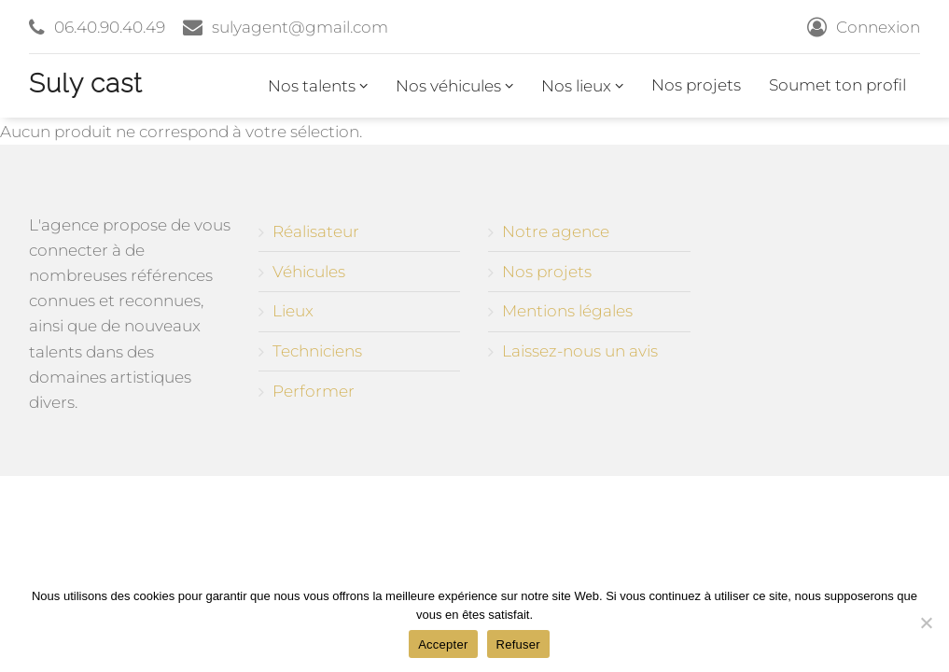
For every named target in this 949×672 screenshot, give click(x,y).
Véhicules (308, 271)
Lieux (293, 310)
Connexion (878, 27)
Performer (313, 391)
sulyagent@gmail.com (300, 27)
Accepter (443, 644)
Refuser (518, 644)
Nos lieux (582, 85)
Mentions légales (567, 310)
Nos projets (696, 85)
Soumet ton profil (837, 85)
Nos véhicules (454, 85)
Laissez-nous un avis (580, 351)
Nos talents (318, 85)
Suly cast (86, 83)
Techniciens (317, 351)
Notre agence (555, 231)
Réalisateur (315, 231)
